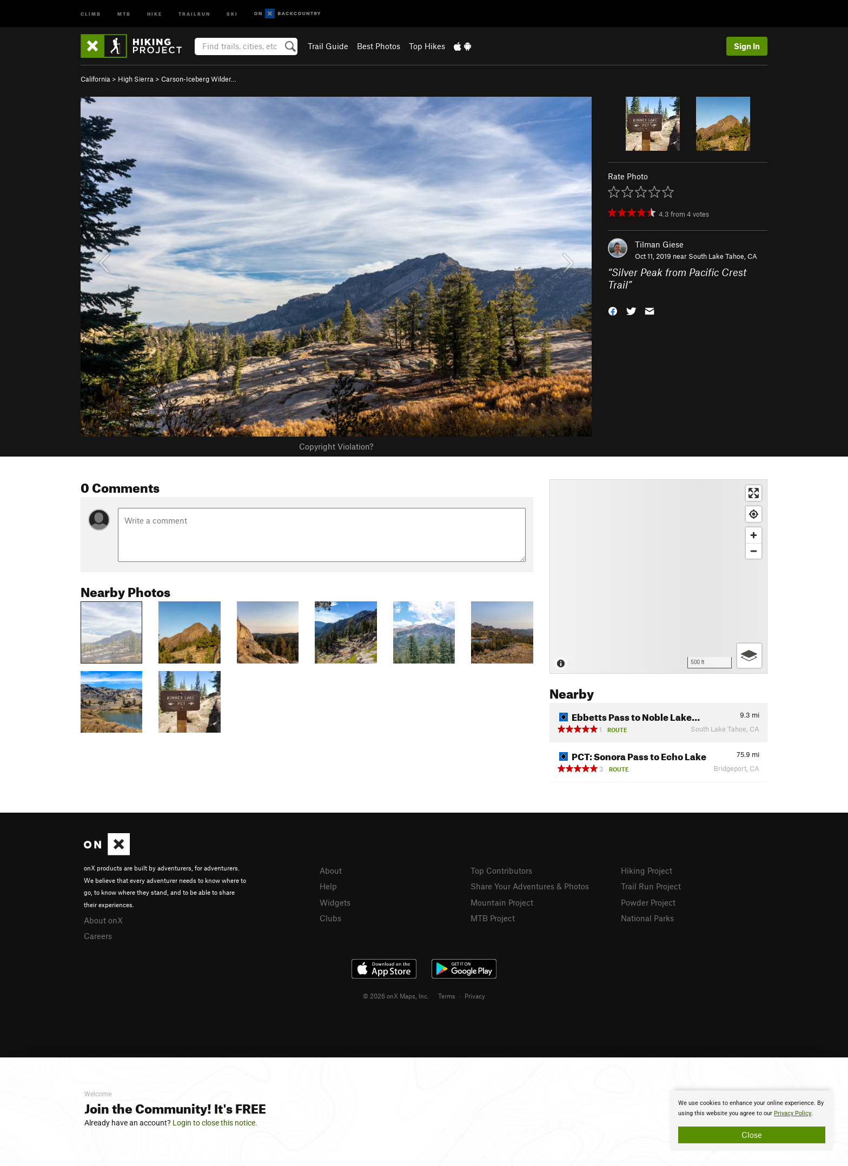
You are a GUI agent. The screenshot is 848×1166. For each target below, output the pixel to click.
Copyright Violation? (336, 446)
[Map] (658, 576)
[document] (751, 1120)
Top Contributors (501, 870)
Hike (154, 13)
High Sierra (136, 79)
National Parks (647, 918)
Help (328, 886)
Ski (232, 13)
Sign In (747, 46)
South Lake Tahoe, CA (722, 256)
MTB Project (493, 918)
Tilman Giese (659, 244)
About (331, 870)
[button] (613, 310)
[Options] (749, 656)
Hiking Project (646, 870)
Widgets (335, 902)
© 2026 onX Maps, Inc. (396, 996)
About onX (103, 920)
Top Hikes (427, 46)
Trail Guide (328, 46)
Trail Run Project (651, 886)
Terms (446, 996)
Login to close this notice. (215, 1122)
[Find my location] (753, 514)
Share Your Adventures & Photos (530, 886)
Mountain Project (502, 902)
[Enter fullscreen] (753, 493)
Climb (91, 13)
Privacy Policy (792, 1113)
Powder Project (648, 902)
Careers (98, 936)
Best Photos (378, 46)
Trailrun (194, 13)
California (95, 79)
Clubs (330, 918)
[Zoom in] (753, 535)
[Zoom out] (753, 551)
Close (751, 1135)
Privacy (475, 996)
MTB (124, 13)
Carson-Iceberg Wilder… (198, 79)
